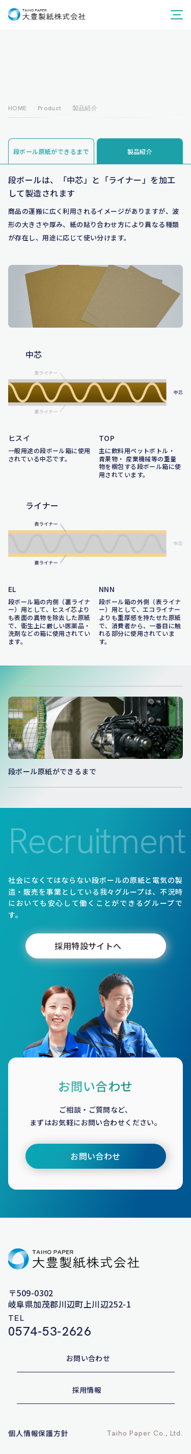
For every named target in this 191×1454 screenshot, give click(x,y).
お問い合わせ (88, 1358)
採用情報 (87, 1390)
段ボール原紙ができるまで (51, 151)
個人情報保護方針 (38, 1433)
